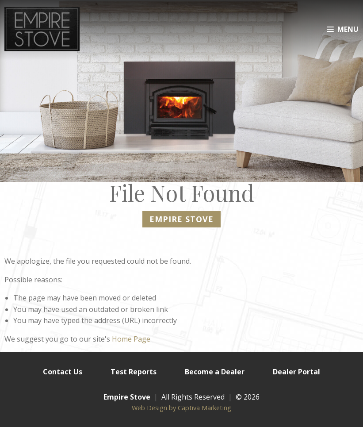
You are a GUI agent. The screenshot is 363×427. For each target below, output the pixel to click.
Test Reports (134, 372)
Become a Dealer (215, 372)
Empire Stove (126, 397)
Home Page (131, 339)
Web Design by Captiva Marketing (181, 408)
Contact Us (62, 372)
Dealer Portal (296, 372)
